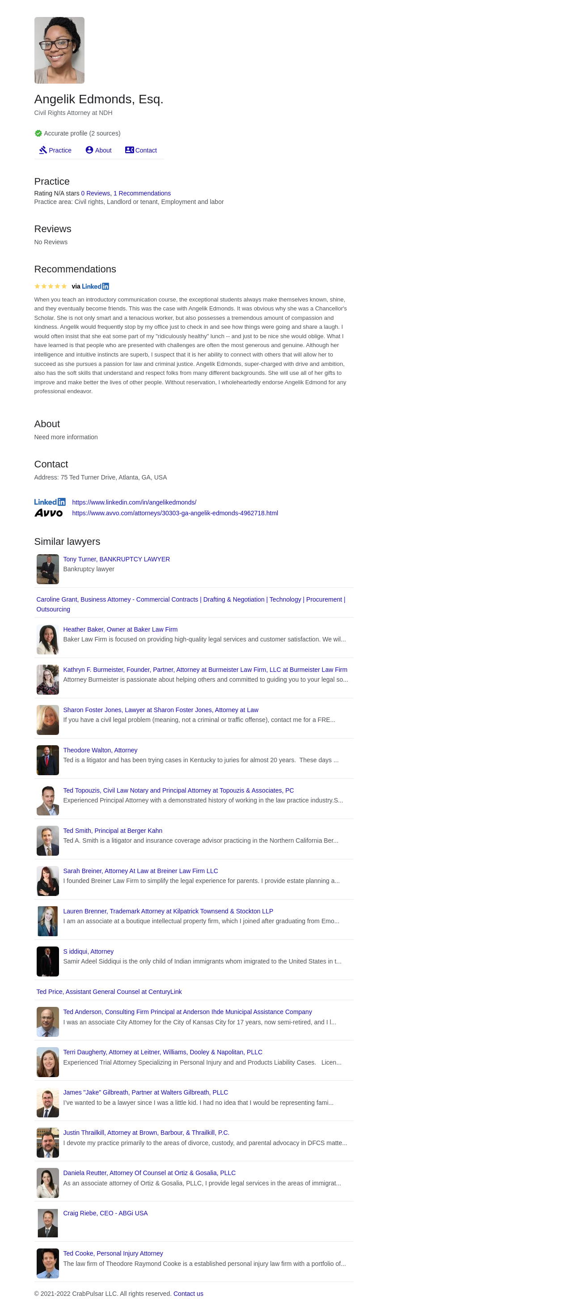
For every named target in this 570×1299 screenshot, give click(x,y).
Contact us (188, 1293)
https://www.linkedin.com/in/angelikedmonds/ (134, 502)
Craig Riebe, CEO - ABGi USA (105, 1213)
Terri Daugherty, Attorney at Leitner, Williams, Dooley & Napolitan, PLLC (163, 1052)
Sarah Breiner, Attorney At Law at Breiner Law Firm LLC (140, 870)
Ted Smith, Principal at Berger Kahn (113, 830)
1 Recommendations (142, 193)
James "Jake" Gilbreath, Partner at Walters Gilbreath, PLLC (145, 1092)
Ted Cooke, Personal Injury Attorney (113, 1253)
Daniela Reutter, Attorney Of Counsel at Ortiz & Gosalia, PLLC (149, 1172)
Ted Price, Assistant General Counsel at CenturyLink (109, 991)
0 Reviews (95, 193)
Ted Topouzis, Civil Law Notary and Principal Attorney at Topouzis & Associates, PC (178, 790)
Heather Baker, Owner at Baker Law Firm (120, 629)
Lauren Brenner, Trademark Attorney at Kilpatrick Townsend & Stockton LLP (168, 911)
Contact (146, 150)
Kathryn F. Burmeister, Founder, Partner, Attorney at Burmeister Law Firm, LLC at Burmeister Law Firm (205, 669)
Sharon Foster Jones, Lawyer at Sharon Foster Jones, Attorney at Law (161, 709)
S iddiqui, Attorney (88, 951)
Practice (60, 150)
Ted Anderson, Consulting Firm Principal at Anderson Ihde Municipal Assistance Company (187, 1011)
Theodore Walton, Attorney (100, 750)
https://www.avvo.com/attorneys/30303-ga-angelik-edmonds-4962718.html (175, 513)
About (103, 150)
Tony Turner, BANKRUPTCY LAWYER (116, 559)
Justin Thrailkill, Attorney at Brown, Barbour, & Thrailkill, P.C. (146, 1132)
